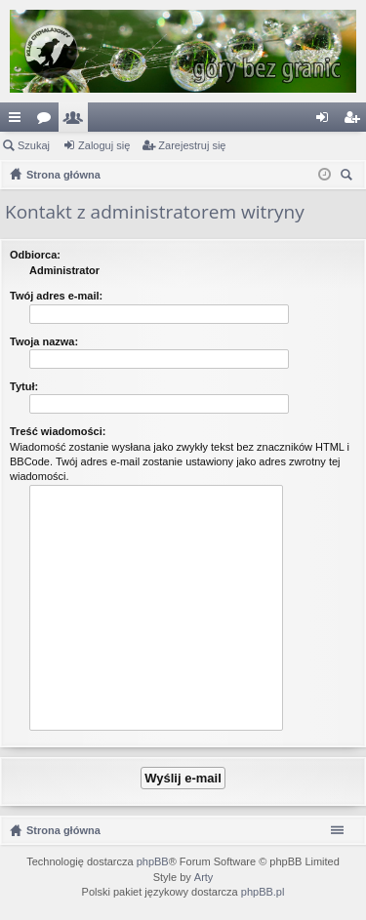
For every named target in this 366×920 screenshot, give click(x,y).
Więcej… (18, 121)
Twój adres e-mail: (56, 295)
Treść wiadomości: (57, 431)
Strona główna (63, 830)
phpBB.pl (263, 892)
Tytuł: (24, 386)
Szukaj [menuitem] (349, 177)
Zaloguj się (104, 145)
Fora (48, 121)
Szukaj (34, 145)
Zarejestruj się (191, 145)
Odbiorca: (35, 254)
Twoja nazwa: (44, 341)
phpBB (153, 861)
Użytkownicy (77, 121)
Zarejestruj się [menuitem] (355, 121)
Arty (204, 877)
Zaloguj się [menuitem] (326, 121)
